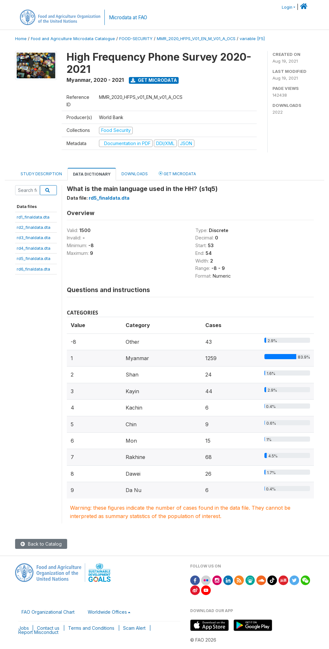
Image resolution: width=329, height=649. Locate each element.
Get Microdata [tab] (177, 173)
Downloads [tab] (134, 173)
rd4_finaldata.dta (33, 248)
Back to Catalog (41, 544)
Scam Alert (134, 628)
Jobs (23, 628)
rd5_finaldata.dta (33, 258)
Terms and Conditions (91, 628)
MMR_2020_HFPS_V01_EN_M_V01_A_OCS (196, 38)
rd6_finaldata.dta (33, 269)
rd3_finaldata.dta (33, 237)
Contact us (48, 628)
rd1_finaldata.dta (33, 217)
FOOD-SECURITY (136, 38)
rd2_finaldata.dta (33, 227)
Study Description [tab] (41, 173)
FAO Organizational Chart (48, 612)
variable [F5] (252, 38)
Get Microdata (154, 80)
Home (21, 38)
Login (287, 7)
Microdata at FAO (128, 17)
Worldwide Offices (107, 612)
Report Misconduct (38, 632)
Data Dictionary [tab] (92, 174)
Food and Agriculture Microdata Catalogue (73, 38)
